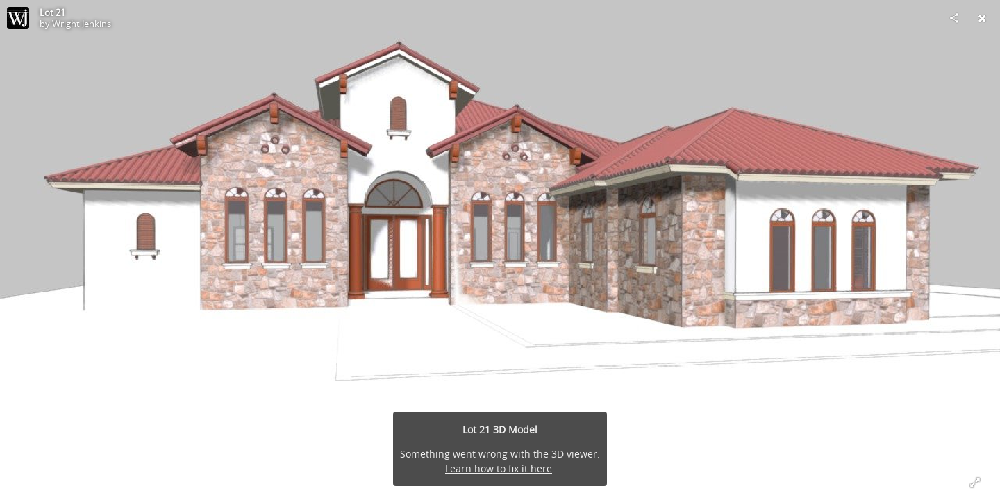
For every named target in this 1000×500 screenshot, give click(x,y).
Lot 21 (52, 12)
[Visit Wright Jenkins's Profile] (18, 18)
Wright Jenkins (81, 23)
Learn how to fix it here (498, 468)
